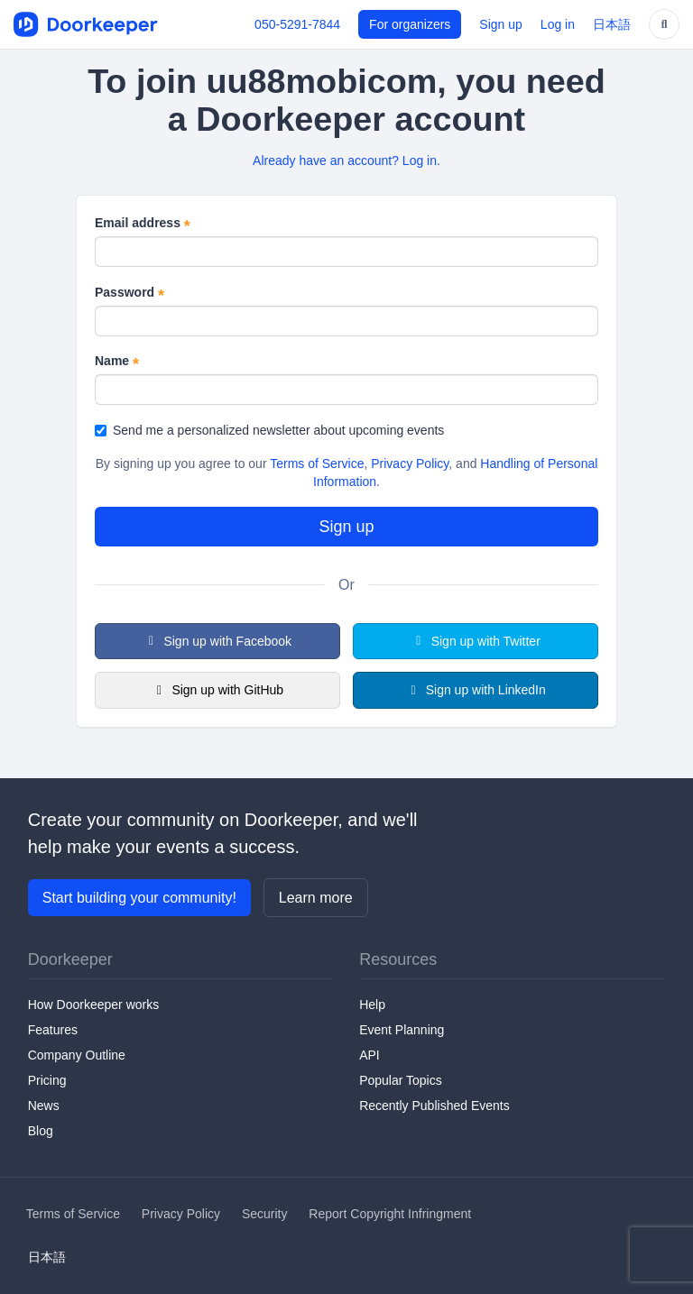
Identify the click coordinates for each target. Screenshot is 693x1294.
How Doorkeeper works (94, 1004)
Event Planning (401, 1030)
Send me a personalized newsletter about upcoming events (269, 430)
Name (117, 361)
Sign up (500, 24)
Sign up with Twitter (476, 641)
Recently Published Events (434, 1105)
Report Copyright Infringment (390, 1214)
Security (265, 1214)
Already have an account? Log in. (346, 160)
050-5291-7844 (297, 24)
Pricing (47, 1080)
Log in (558, 24)
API (369, 1055)
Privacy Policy (409, 463)
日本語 (612, 24)
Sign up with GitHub (217, 690)
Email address (142, 224)
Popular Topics (400, 1080)
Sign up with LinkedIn (475, 690)
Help (372, 1004)
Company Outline (76, 1055)
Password (129, 293)
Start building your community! (139, 897)
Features (53, 1030)
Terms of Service (317, 463)
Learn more (316, 897)
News (44, 1105)
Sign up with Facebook (217, 641)
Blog (40, 1131)
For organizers (409, 24)
